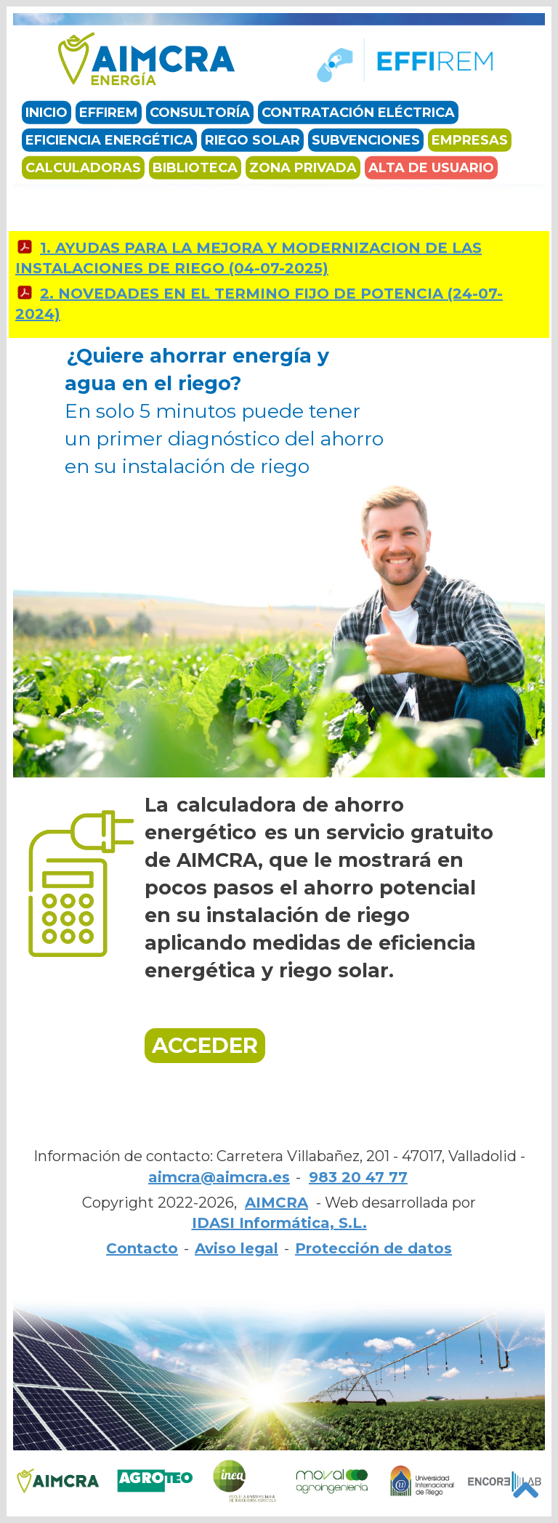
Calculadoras (83, 168)
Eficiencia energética (109, 140)
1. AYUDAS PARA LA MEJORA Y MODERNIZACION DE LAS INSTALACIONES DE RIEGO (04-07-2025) (248, 258)
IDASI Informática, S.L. (279, 1223)
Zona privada (303, 168)
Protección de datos (373, 1248)
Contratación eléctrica (358, 113)
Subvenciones (366, 140)
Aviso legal (236, 1248)
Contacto (142, 1248)
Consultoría (200, 113)
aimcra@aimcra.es (219, 1177)
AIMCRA (276, 1202)
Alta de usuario (431, 168)
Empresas (470, 140)
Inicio (46, 113)
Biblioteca (195, 168)
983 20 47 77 (358, 1177)
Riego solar (252, 140)
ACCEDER (205, 1045)
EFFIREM (108, 113)
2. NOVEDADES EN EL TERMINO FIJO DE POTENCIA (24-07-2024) (259, 304)
